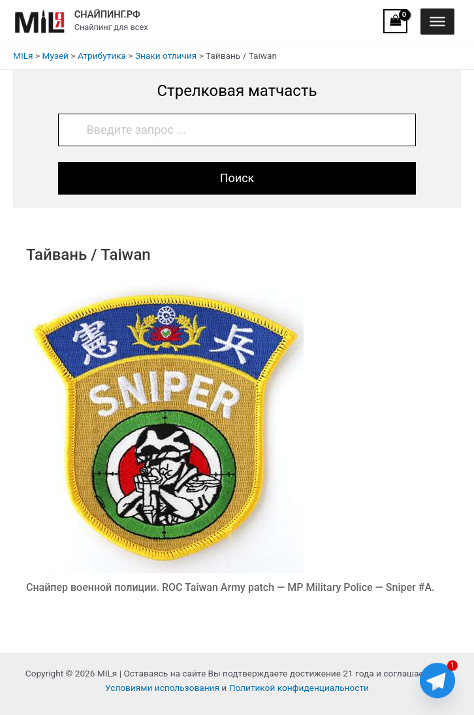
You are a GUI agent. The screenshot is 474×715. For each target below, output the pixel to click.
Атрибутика (102, 55)
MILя (23, 55)
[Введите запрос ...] (237, 130)
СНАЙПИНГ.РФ (107, 14)
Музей (55, 55)
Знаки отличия (166, 55)
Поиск (237, 178)
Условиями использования (162, 687)
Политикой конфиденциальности (299, 687)
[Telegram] (437, 681)
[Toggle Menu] (437, 20)
